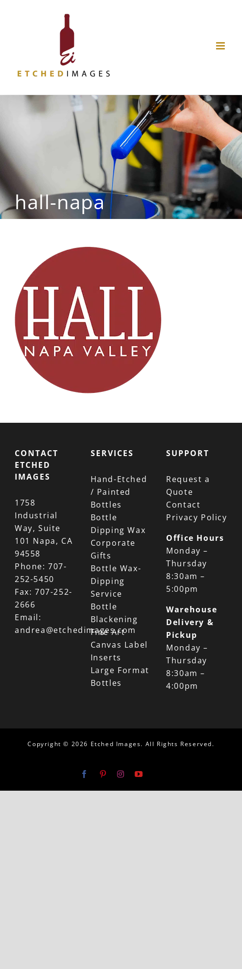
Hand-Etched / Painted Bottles (119, 492)
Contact (183, 504)
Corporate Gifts (113, 549)
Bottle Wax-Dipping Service (116, 581)
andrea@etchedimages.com (75, 630)
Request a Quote (188, 485)
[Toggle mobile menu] (221, 46)
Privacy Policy (196, 517)
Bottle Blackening (114, 613)
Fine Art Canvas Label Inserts (119, 645)
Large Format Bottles (120, 676)
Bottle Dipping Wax (118, 523)
